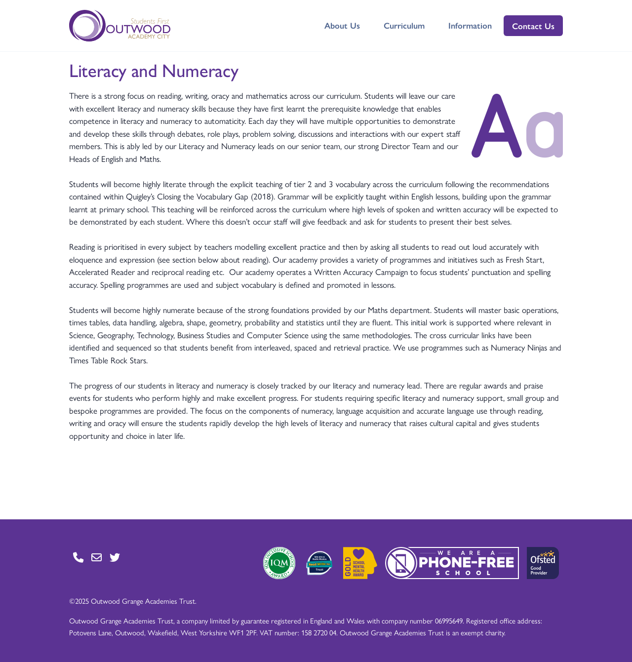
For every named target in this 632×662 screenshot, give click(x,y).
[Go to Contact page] (78, 557)
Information (470, 25)
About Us (342, 25)
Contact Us (533, 26)
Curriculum (404, 25)
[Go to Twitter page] (115, 557)
